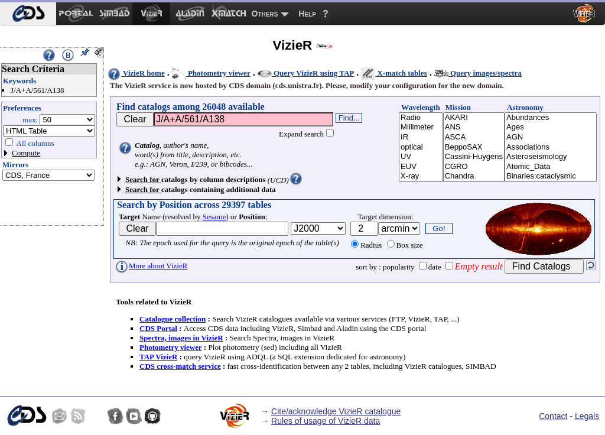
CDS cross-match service (180, 366)
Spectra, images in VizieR (181, 337)
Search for (143, 179)
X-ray (421, 176)
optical (421, 147)
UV (421, 157)
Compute (26, 152)
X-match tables (394, 73)
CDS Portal (158, 328)
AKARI (474, 118)
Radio (421, 118)
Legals (587, 416)
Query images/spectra (478, 73)
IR (421, 137)
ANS (474, 127)
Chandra (474, 176)
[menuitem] (28, 13)
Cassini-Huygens (474, 157)
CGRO (474, 167)
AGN (550, 137)
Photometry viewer (211, 73)
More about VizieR (151, 265)
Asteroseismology (550, 157)
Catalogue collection (172, 318)
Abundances (550, 118)
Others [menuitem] (265, 13)
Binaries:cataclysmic (550, 176)
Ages (550, 127)
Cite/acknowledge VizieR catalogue (336, 411)
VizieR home (136, 73)
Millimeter (421, 127)
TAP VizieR (158, 356)
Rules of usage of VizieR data (325, 421)
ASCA (474, 137)
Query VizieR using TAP (306, 73)
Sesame (214, 216)
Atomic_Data (550, 167)
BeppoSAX (474, 147)
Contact (553, 416)
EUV (421, 167)
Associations (550, 147)
